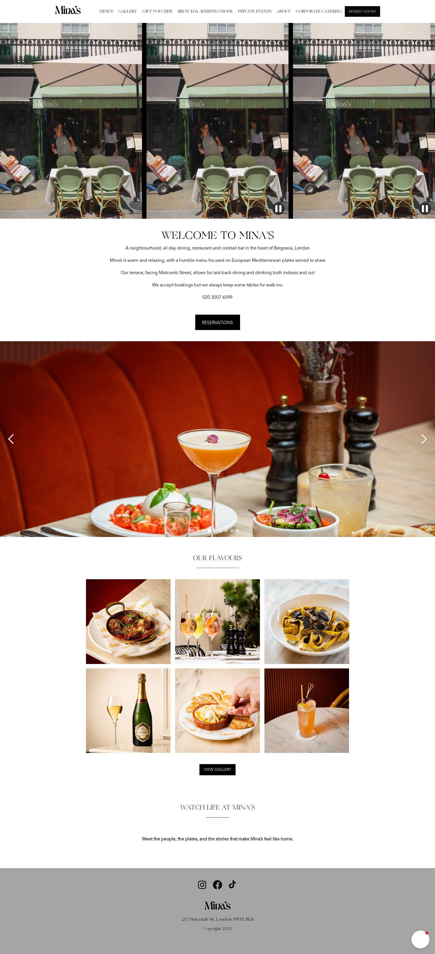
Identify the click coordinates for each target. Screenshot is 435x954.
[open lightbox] (217, 830)
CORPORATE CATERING (319, 11)
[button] (11, 439)
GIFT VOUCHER (157, 11)
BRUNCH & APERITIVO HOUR (205, 11)
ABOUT (283, 11)
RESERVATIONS (362, 11)
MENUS (106, 11)
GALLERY (127, 11)
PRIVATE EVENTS (254, 11)
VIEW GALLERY (217, 770)
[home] (68, 10)
